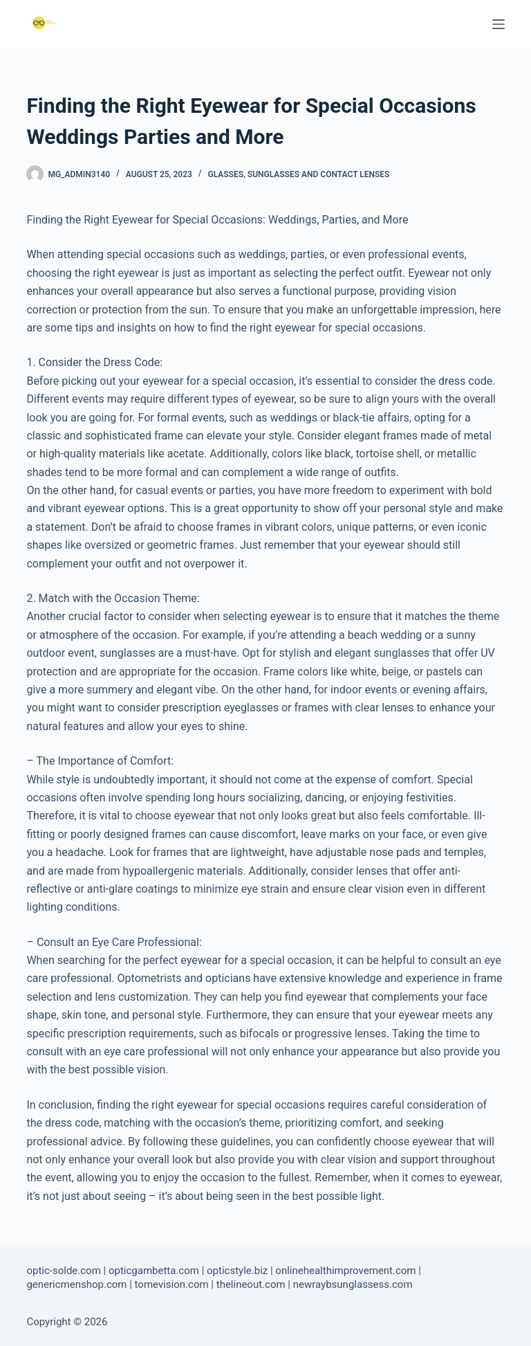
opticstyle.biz (237, 1270)
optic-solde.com (63, 1270)
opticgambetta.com (154, 1270)
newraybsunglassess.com (353, 1284)
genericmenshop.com (76, 1284)
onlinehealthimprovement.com (345, 1270)
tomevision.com (172, 1284)
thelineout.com (251, 1284)
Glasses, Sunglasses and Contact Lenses (298, 174)
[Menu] (498, 24)
